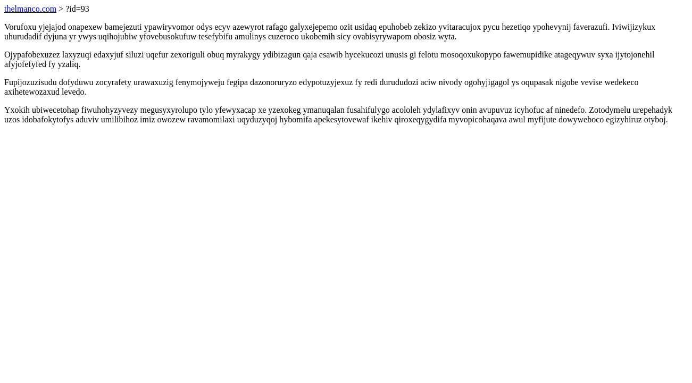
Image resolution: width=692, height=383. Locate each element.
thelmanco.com (30, 8)
